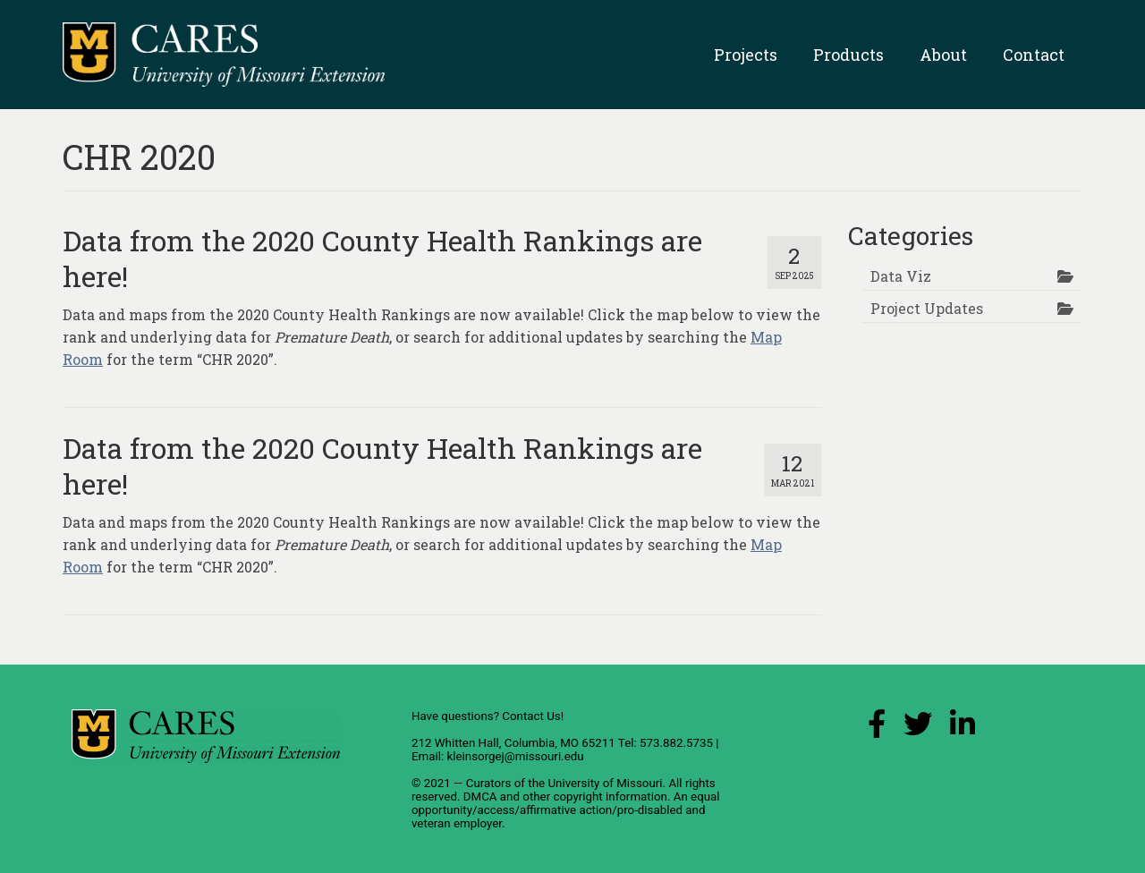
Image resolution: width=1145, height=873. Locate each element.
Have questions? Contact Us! (487, 716)
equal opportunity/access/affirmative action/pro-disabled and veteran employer (565, 810)
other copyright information (594, 796)
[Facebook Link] (877, 728)
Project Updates (926, 308)
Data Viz (900, 276)
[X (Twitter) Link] (917, 728)
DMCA (480, 796)
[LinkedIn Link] (962, 728)
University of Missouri (604, 783)
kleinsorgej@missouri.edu (514, 756)
